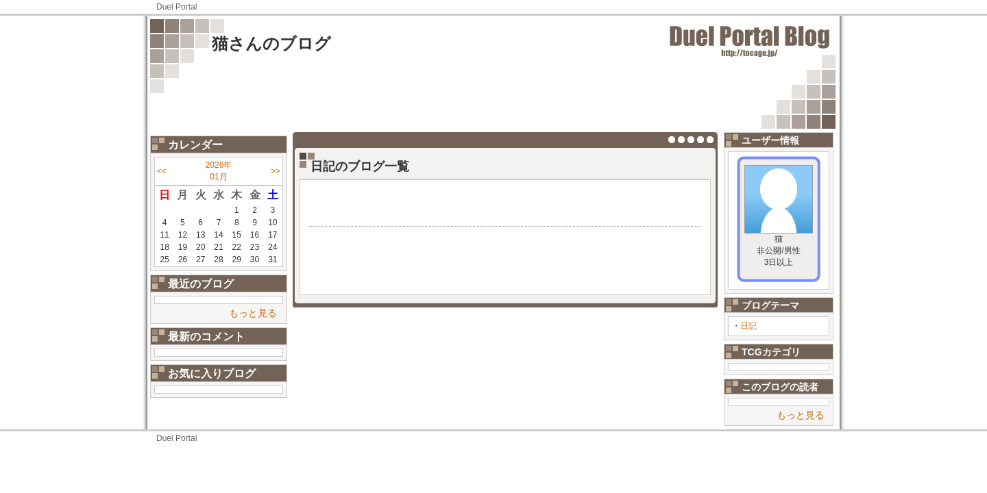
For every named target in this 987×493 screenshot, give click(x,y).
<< (162, 171)
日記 (748, 326)
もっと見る (253, 312)
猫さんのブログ (271, 43)
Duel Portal (176, 7)
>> (275, 171)
